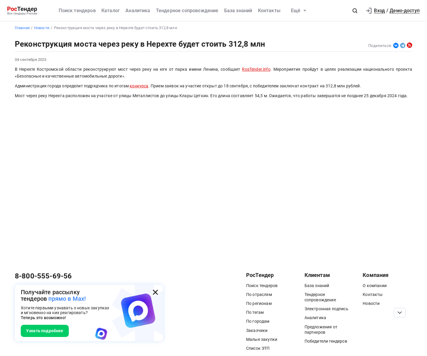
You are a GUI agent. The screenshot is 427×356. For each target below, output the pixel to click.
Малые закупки (261, 339)
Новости (371, 303)
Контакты (269, 10)
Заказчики (256, 330)
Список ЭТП (258, 348)
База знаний (238, 10)
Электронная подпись (326, 308)
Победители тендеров (326, 341)
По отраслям (259, 294)
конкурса (139, 86)
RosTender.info (256, 69)
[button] (355, 10)
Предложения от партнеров (321, 330)
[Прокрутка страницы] (400, 312)
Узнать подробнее (44, 330)
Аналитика (137, 10)
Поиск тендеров (77, 10)
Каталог (110, 10)
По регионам (259, 303)
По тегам (255, 312)
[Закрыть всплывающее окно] (155, 292)
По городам (258, 321)
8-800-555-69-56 (43, 276)
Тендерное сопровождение (187, 10)
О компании (375, 285)
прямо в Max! (67, 298)
